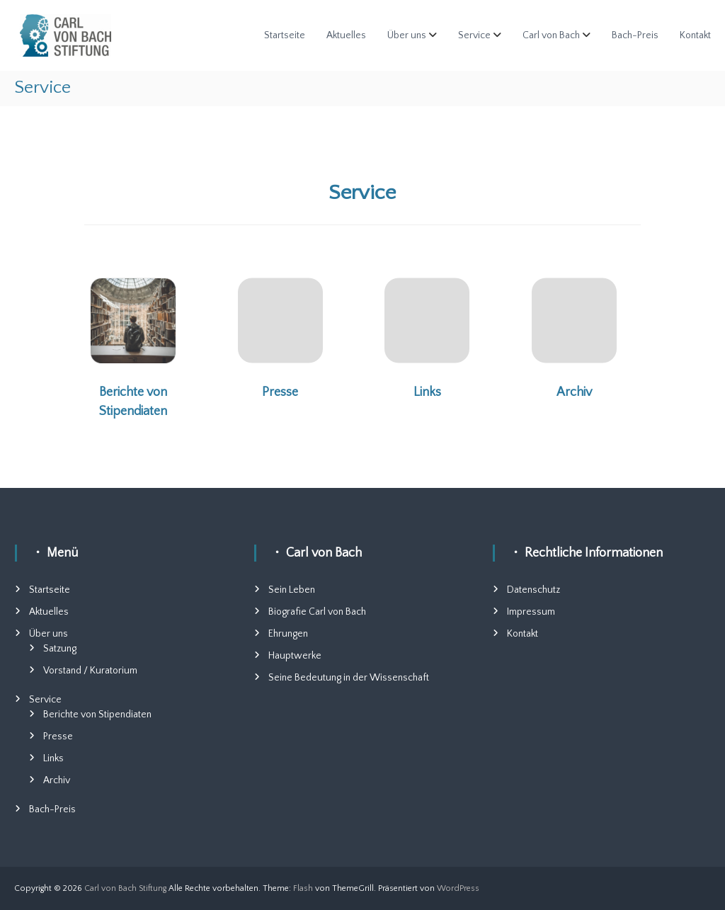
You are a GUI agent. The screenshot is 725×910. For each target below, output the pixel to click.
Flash (303, 888)
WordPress (458, 888)
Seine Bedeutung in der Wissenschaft (348, 677)
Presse (280, 392)
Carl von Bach (551, 35)
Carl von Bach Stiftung (125, 888)
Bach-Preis (635, 35)
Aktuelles (346, 35)
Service (474, 35)
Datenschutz (533, 590)
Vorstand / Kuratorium (90, 670)
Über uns (406, 35)
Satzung (59, 648)
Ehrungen (288, 633)
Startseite (284, 35)
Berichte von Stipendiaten (97, 714)
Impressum (531, 612)
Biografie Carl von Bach (317, 612)
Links (427, 392)
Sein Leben (291, 590)
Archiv (574, 392)
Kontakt (695, 35)
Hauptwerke (294, 655)
